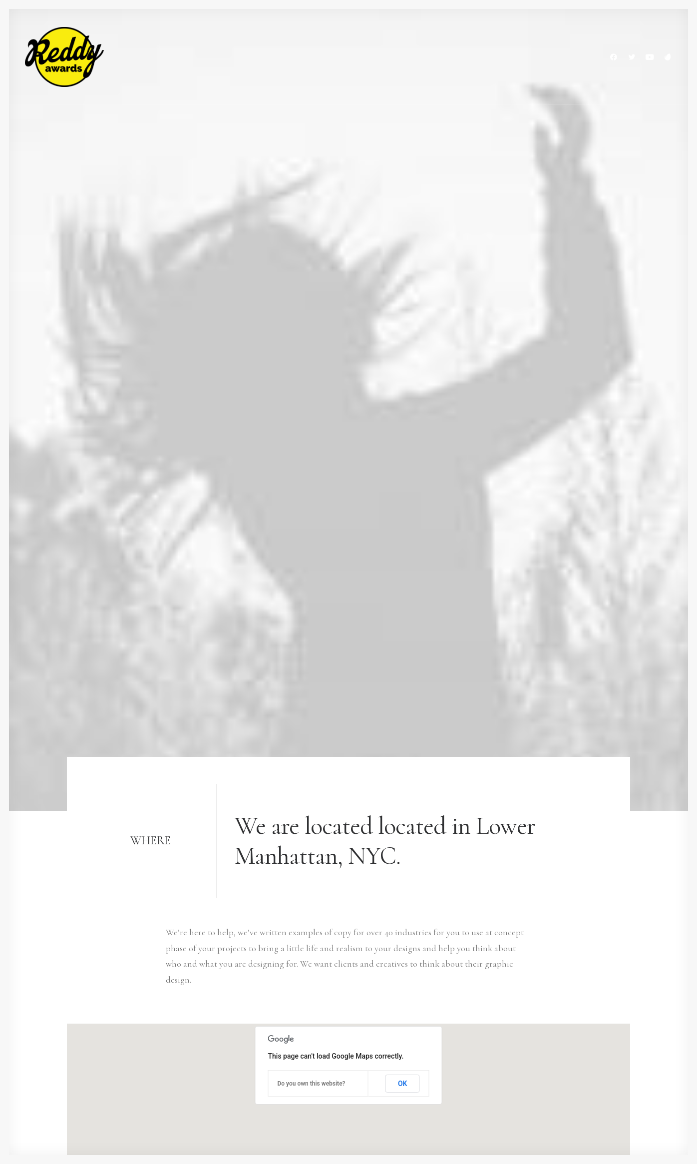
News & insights (296, 1059)
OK (402, 521)
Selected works (294, 996)
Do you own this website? (312, 520)
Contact (281, 1075)
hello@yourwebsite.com (110, 996)
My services (287, 1012)
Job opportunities (299, 1043)
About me (285, 1027)
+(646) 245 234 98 (96, 1012)
